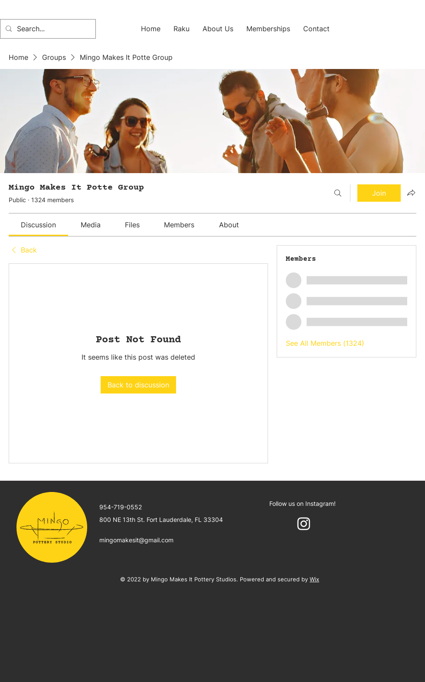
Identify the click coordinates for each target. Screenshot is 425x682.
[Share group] (411, 192)
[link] (38, 224)
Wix (314, 579)
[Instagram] (303, 523)
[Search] (338, 193)
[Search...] (47, 29)
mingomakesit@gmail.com (136, 540)
